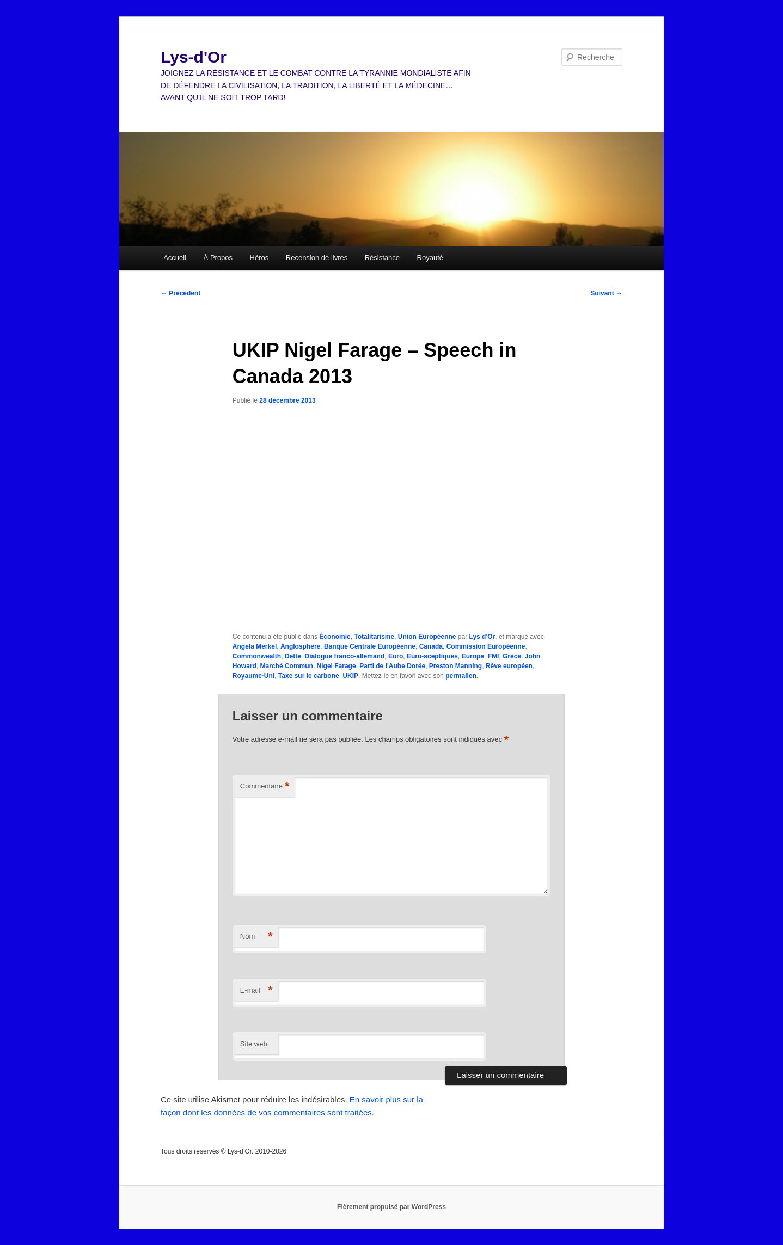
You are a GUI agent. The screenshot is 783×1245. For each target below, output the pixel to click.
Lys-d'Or (194, 57)
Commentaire (265, 786)
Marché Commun (286, 666)
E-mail (256, 991)
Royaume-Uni (253, 676)
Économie (334, 636)
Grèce (512, 656)
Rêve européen (509, 666)
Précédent (180, 293)
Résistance (382, 258)
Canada (431, 646)
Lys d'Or (482, 636)
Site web (253, 1044)
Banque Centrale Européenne (369, 646)
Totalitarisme (374, 636)
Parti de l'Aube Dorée (392, 666)
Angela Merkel (255, 646)
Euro (395, 656)
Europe (473, 656)
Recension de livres (316, 258)
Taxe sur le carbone (308, 676)
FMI (493, 656)
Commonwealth (257, 656)
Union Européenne (427, 636)
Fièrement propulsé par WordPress (391, 1207)
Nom (256, 937)
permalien (460, 676)
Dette (293, 656)
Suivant (606, 293)
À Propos (218, 258)
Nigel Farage (336, 666)
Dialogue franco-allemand (345, 656)
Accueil (174, 258)
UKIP (350, 676)
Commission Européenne (485, 646)
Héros (259, 258)
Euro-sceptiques (432, 656)
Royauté (430, 258)
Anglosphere (300, 646)
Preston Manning (455, 666)
